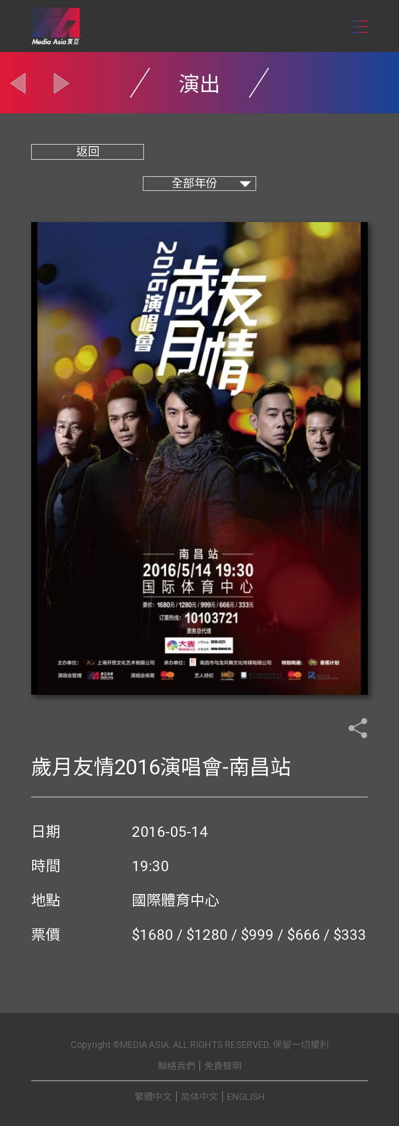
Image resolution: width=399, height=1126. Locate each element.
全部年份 (194, 183)
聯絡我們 (176, 1065)
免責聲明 (223, 1065)
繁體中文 (153, 1096)
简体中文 (199, 1096)
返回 (87, 151)
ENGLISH (246, 1096)
